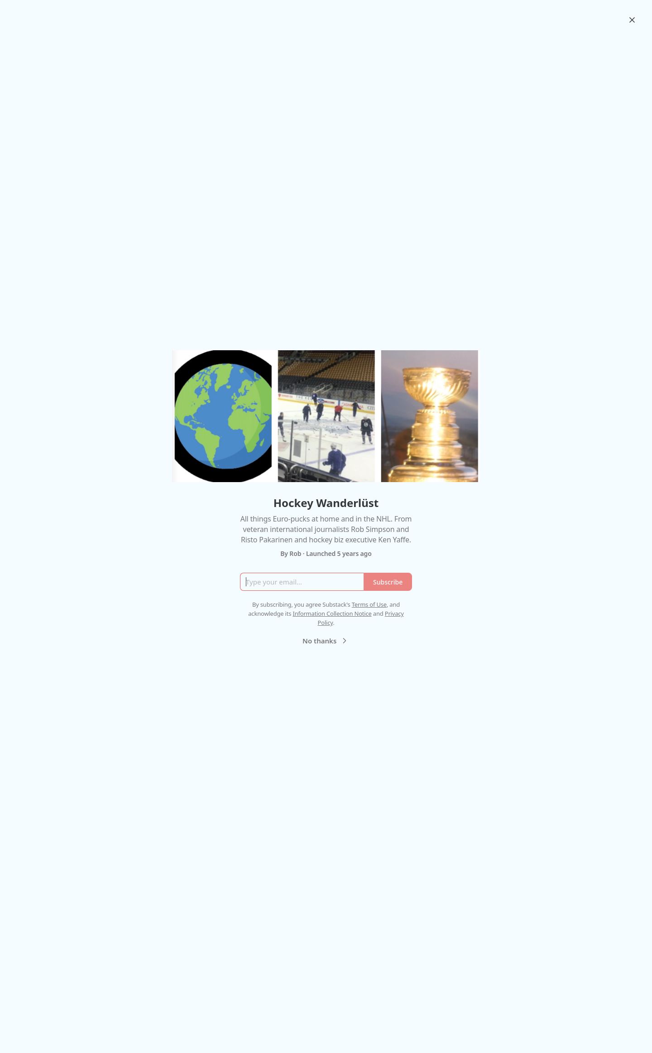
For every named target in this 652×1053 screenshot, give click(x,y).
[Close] (632, 20)
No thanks (325, 640)
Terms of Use (369, 604)
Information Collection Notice (331, 613)
